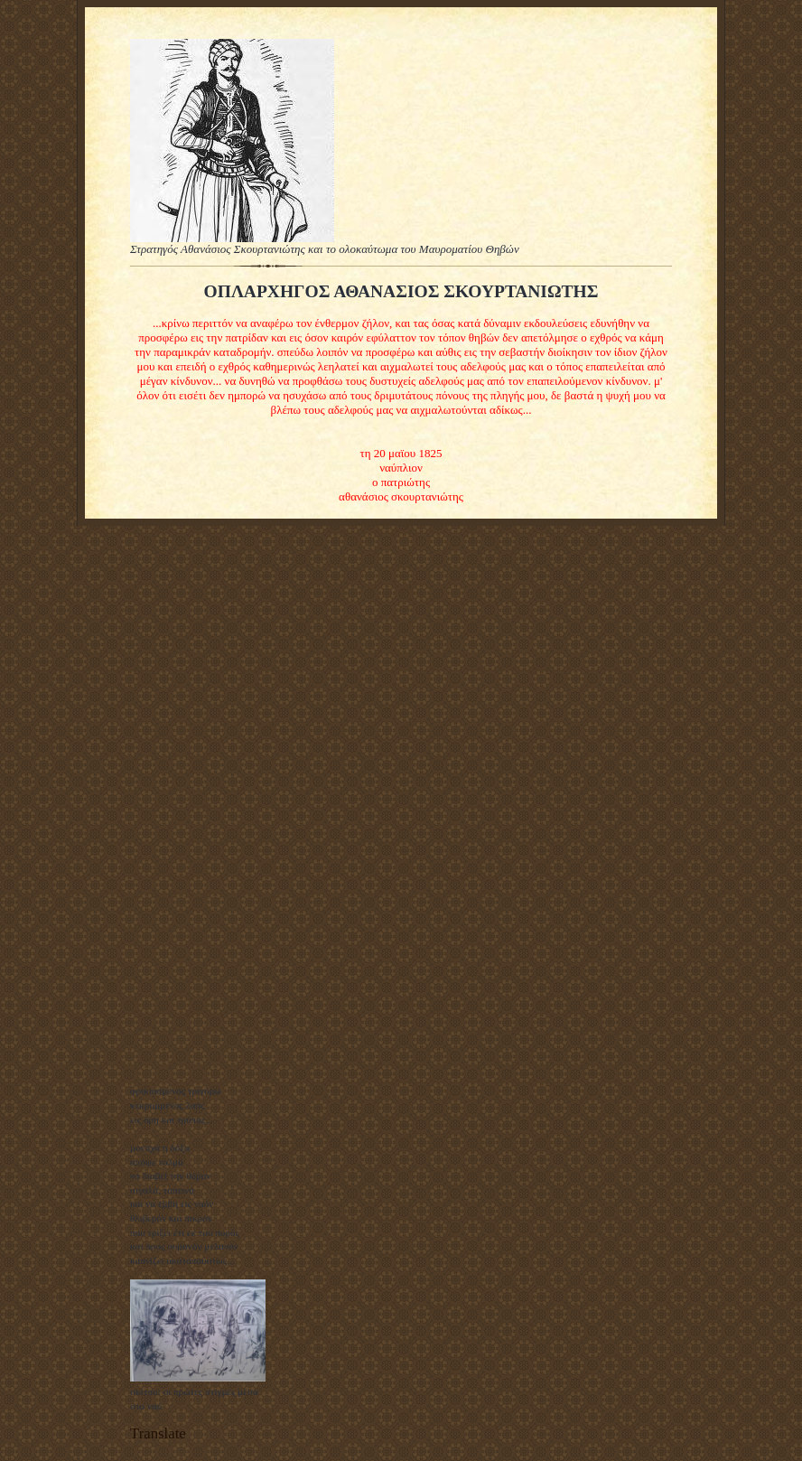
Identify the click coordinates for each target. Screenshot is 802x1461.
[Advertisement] (198, 802)
